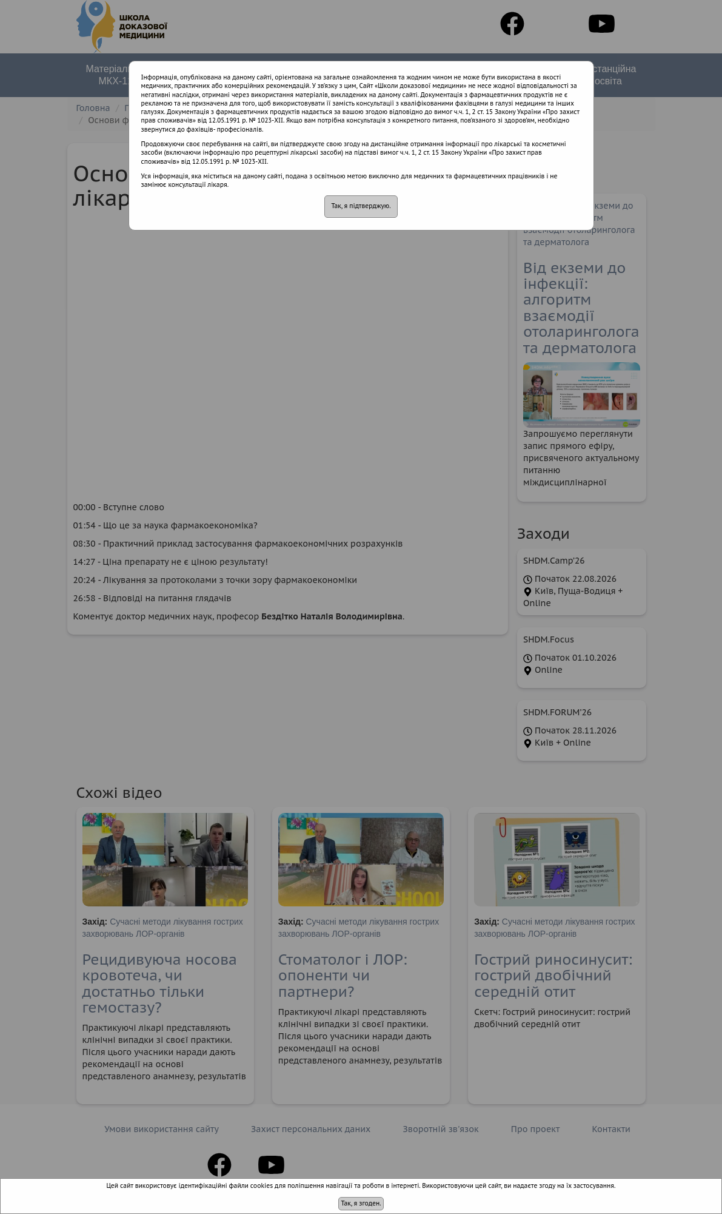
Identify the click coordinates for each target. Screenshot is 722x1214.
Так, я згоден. (361, 1203)
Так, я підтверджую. (360, 206)
